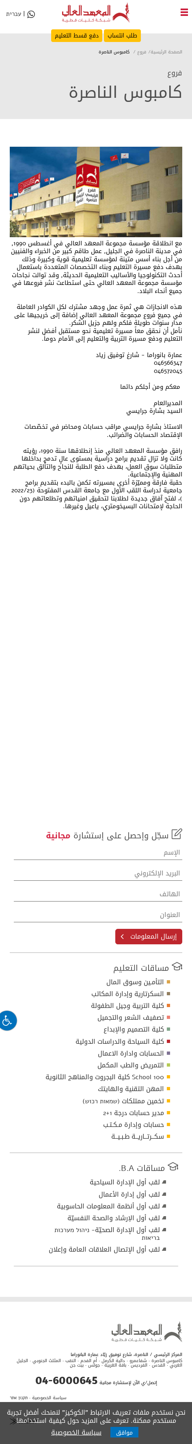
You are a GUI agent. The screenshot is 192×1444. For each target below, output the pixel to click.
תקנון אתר (19, 1397)
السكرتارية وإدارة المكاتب (127, 994)
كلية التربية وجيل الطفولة (127, 1005)
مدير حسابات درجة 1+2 (133, 1113)
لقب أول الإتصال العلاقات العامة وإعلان (104, 1249)
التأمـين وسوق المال (135, 982)
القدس (158, 1365)
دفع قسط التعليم (77, 35)
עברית (13, 15)
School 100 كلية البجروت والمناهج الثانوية (104, 1077)
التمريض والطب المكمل (130, 1065)
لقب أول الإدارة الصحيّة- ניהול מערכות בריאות (107, 1233)
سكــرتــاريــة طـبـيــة (137, 1136)
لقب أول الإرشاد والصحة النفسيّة (113, 1218)
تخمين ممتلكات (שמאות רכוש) (123, 1101)
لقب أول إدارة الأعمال (129, 1194)
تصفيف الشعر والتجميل (130, 1017)
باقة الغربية (115, 1365)
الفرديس (139, 1365)
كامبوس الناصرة (166, 1360)
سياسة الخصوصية (49, 1397)
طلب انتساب (122, 35)
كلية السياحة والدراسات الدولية (120, 1041)
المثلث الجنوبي (46, 1360)
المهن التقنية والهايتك (131, 1088)
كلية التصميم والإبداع (134, 1029)
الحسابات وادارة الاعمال (131, 1053)
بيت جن (77, 1365)
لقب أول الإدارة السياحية (125, 1182)
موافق (124, 1433)
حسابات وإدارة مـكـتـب (133, 1124)
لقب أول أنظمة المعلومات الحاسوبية (108, 1206)
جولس (94, 1365)
